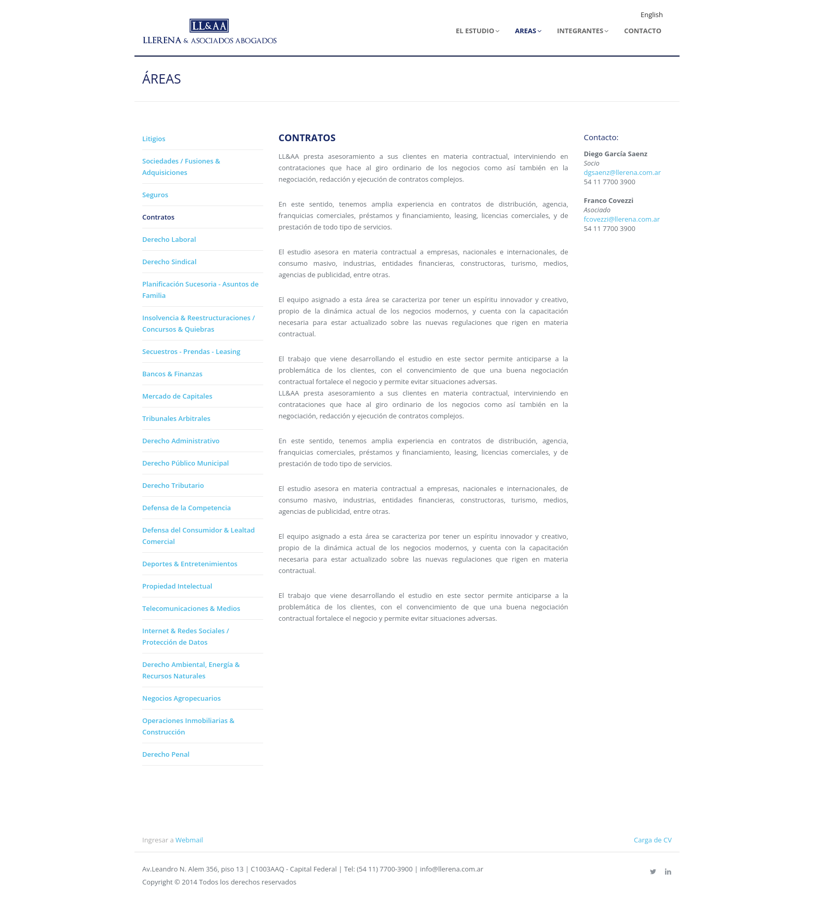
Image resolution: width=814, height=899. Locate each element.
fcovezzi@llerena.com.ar (622, 219)
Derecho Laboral (169, 239)
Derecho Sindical (169, 261)
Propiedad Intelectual (177, 586)
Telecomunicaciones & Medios (191, 608)
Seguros (155, 194)
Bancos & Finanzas (172, 373)
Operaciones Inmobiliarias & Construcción (188, 726)
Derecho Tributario (173, 485)
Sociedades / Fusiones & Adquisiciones (181, 166)
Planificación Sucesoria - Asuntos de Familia (200, 289)
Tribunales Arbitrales (176, 418)
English (652, 14)
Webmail (189, 839)
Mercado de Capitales (177, 396)
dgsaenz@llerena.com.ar (622, 172)
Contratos (158, 217)
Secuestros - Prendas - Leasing (191, 351)
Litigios (154, 138)
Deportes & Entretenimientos (189, 563)
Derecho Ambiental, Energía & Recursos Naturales (191, 670)
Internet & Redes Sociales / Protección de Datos (185, 636)
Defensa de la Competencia (186, 507)
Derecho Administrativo (181, 440)
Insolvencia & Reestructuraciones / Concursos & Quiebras (198, 323)
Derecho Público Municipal (185, 463)
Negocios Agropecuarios (181, 698)
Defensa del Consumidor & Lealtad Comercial (198, 535)
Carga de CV (653, 839)
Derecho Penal (165, 754)
